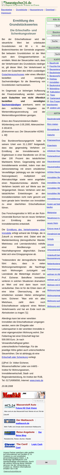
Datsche (51, 135)
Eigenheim (52, 145)
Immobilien (54, 82)
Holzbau (53, 79)
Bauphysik (54, 63)
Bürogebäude (53, 129)
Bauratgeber (6, 10)
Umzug (50, 244)
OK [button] (46, 462)
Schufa (50, 239)
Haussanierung (36, 10)
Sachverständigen (11, 104)
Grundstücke (21, 10)
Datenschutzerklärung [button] (12, 471)
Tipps (52, 95)
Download (50, 10)
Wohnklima (54, 89)
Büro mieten (52, 124)
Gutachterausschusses (13, 74)
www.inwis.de (36, 380)
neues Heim (52, 223)
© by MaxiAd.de (38, 401)
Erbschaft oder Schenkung (15, 357)
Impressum (6, 13)
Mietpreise (52, 213)
